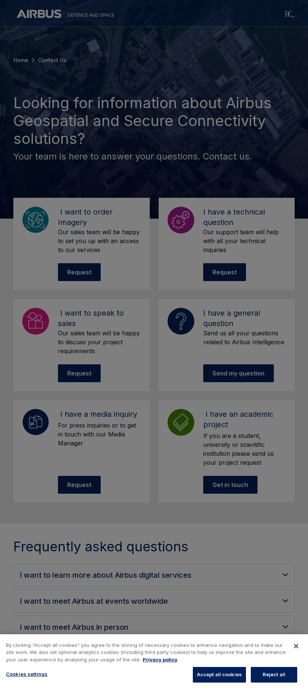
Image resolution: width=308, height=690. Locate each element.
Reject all (274, 674)
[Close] (296, 646)
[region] (154, 662)
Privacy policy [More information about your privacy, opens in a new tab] (160, 659)
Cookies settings (27, 674)
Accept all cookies (219, 674)
